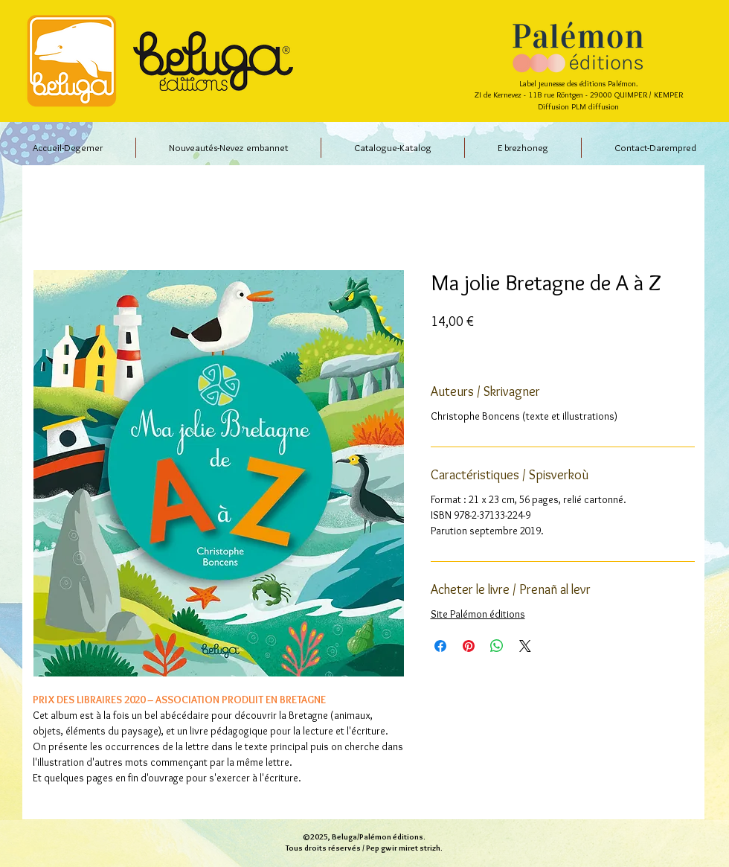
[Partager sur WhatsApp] (497, 646)
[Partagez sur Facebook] (440, 646)
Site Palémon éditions (478, 614)
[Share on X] (525, 646)
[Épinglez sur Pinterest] (469, 646)
